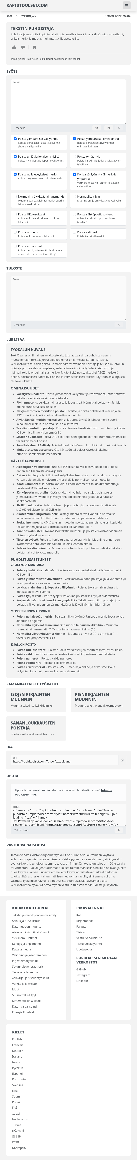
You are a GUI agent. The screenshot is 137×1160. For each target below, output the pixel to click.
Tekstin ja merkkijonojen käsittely (34, 915)
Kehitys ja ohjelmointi (26, 944)
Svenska (17, 1085)
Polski (16, 1102)
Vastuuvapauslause (89, 938)
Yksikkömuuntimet (24, 938)
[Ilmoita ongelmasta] (118, 16)
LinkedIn (82, 981)
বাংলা (15, 1142)
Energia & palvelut (24, 1012)
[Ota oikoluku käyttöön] (96, 127)
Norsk (16, 1062)
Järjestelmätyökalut (25, 961)
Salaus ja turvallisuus (26, 921)
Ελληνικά (18, 1131)
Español (17, 1074)
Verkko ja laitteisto (24, 984)
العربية (16, 1114)
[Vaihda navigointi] (127, 5)
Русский (17, 1068)
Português (19, 1079)
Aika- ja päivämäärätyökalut (30, 932)
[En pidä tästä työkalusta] (22, 47)
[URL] (64, 760)
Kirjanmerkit (84, 921)
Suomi (16, 1096)
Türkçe (16, 1125)
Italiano (17, 1056)
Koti (79, 915)
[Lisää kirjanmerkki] (34, 47)
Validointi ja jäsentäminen (29, 955)
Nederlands (20, 1119)
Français (17, 1045)
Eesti (15, 1091)
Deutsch (17, 1051)
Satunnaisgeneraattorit (27, 966)
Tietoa (80, 932)
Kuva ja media (21, 949)
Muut (15, 989)
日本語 (16, 1136)
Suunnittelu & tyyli (24, 995)
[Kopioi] (119, 127)
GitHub (81, 969)
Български (19, 1148)
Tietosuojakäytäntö (89, 944)
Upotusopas (84, 949)
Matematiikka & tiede (26, 1001)
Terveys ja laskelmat (25, 972)
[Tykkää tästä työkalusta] (14, 47)
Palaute (81, 926)
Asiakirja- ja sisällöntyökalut (30, 978)
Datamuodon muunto (26, 926)
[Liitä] (108, 127)
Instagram (83, 975)
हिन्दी (14, 1108)
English (17, 1039)
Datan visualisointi (24, 1006)
